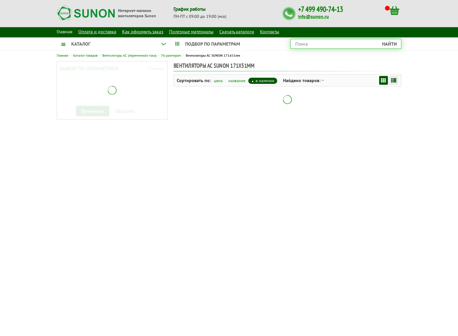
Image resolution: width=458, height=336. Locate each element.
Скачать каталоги (236, 31)
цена (218, 80)
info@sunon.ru (313, 16)
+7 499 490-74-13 (320, 9)
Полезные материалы (191, 31)
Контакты (269, 31)
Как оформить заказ (142, 31)
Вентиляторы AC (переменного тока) (129, 55)
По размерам (171, 55)
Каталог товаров (85, 55)
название (236, 80)
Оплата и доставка (97, 31)
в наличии (265, 80)
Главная (62, 55)
